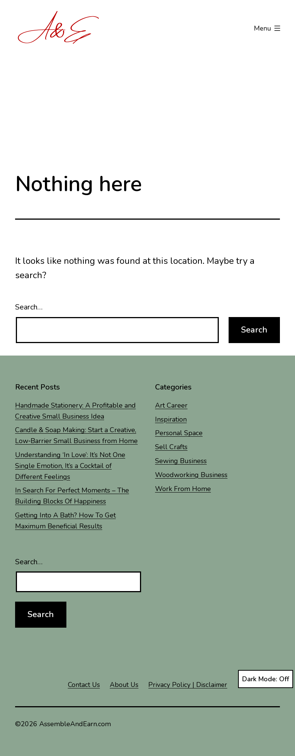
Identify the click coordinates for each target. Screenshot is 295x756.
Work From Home (183, 488)
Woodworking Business (191, 474)
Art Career (171, 405)
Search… (29, 307)
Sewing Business (181, 460)
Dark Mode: (265, 679)
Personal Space (179, 432)
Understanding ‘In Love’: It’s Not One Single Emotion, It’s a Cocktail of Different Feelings (70, 465)
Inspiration (171, 419)
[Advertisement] (147, 104)
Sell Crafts (171, 446)
